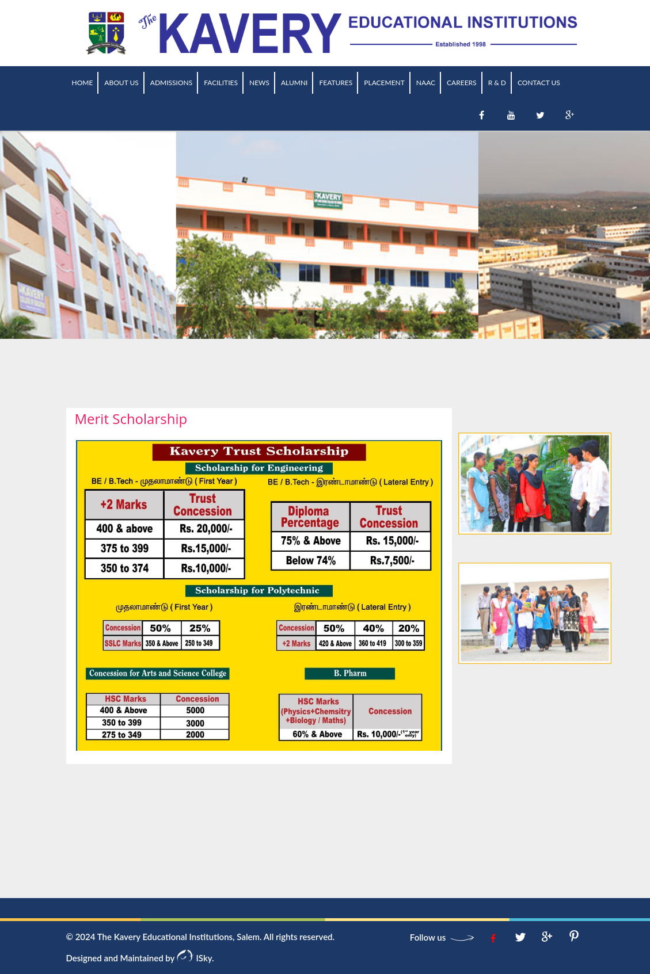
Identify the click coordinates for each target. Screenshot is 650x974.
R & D (497, 82)
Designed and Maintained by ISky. (140, 958)
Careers (462, 82)
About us (121, 82)
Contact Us (539, 82)
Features (335, 82)
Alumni (294, 82)
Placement (384, 82)
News (259, 82)
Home (82, 82)
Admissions (171, 82)
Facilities (221, 82)
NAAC (425, 82)
